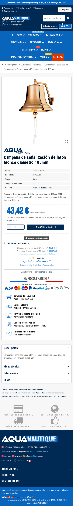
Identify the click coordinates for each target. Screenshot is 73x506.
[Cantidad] (15, 227)
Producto (8, 188)
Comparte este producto (36, 238)
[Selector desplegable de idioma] (65, 9)
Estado (7, 179)
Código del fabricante (13, 183)
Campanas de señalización (42, 188)
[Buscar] (57, 18)
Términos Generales (9, 11)
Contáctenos (38, 8)
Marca (7, 171)
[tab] (36, 348)
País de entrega (7, 8)
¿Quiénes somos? (23, 8)
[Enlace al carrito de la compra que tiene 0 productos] (65, 26)
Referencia (9, 175)
